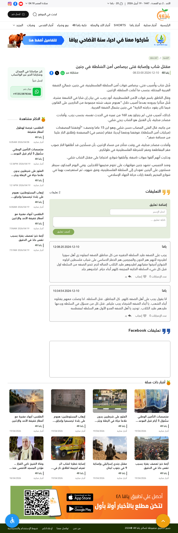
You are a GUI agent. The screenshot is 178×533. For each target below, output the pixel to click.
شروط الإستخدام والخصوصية (23, 528)
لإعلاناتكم (47, 528)
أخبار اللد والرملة (100, 25)
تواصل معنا (63, 528)
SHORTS (120, 25)
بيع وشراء (62, 25)
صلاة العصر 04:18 (38, 3)
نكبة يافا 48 (79, 25)
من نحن (77, 528)
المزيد (19, 25)
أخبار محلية (150, 25)
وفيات (31, 25)
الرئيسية (165, 25)
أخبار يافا (135, 25)
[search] (45, 14)
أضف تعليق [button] (63, 232)
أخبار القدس (46, 25)
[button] (141, 276)
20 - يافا (116, 3)
